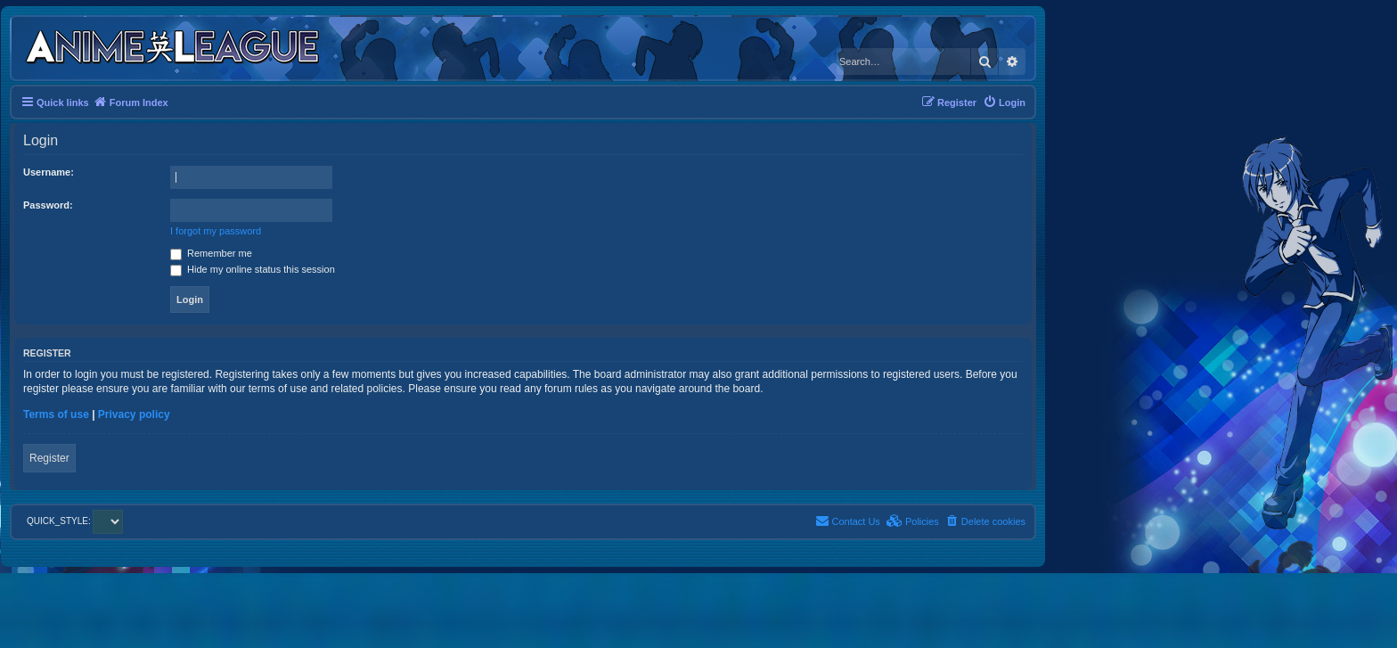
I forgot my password (215, 231)
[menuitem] (1004, 102)
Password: (48, 205)
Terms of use (56, 414)
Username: (48, 172)
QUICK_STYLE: (75, 521)
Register (49, 458)
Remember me (211, 253)
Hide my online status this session (252, 269)
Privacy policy (134, 414)
